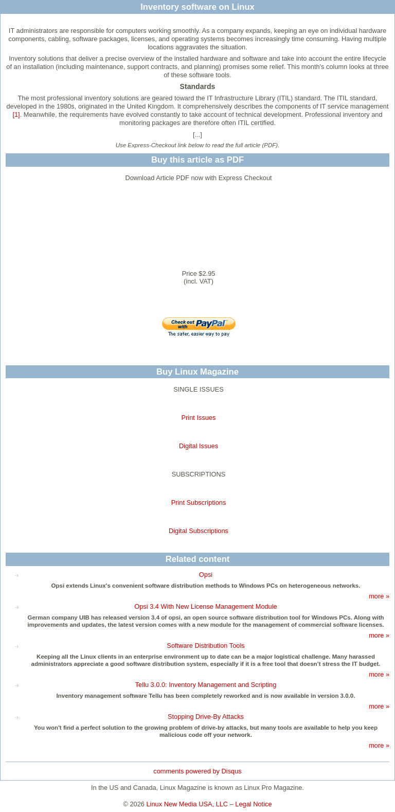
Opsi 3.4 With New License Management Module (205, 606)
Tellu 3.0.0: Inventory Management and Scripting (206, 685)
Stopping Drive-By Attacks (206, 716)
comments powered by (197, 771)
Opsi (205, 574)
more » (379, 596)
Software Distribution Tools (205, 645)
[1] (16, 114)
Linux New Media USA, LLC (187, 804)
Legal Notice (253, 804)
